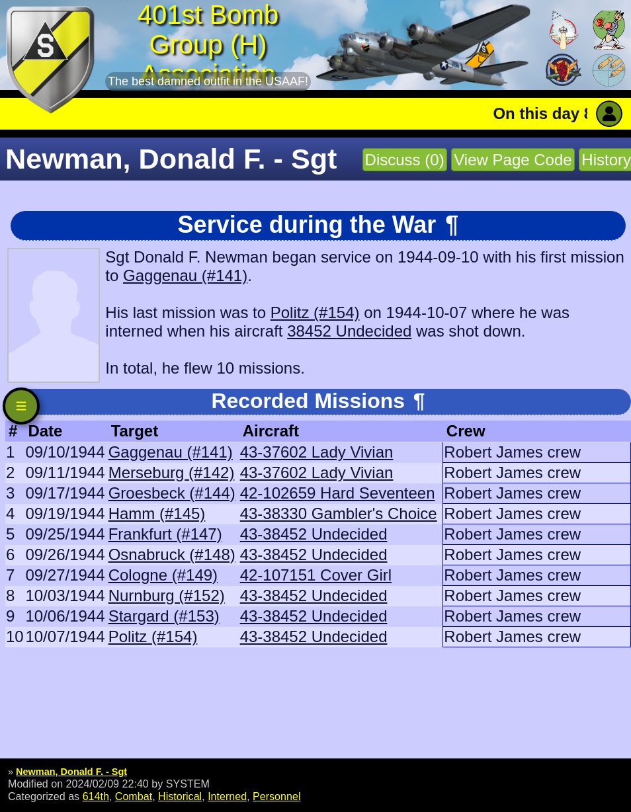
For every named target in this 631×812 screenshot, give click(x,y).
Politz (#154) (315, 312)
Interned (227, 796)
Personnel (276, 796)
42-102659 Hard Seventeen (337, 493)
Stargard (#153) (164, 616)
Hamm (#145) (157, 513)
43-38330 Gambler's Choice (338, 513)
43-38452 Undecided (314, 534)
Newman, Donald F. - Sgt (71, 771)
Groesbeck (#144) (171, 493)
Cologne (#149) (163, 575)
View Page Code (512, 160)
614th (96, 796)
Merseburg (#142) (171, 472)
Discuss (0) (404, 160)
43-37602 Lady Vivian (317, 452)
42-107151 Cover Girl (316, 575)
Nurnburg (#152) (166, 595)
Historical (180, 796)
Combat (133, 796)
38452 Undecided (349, 331)
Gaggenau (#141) (185, 275)
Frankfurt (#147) (165, 534)
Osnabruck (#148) (171, 554)
